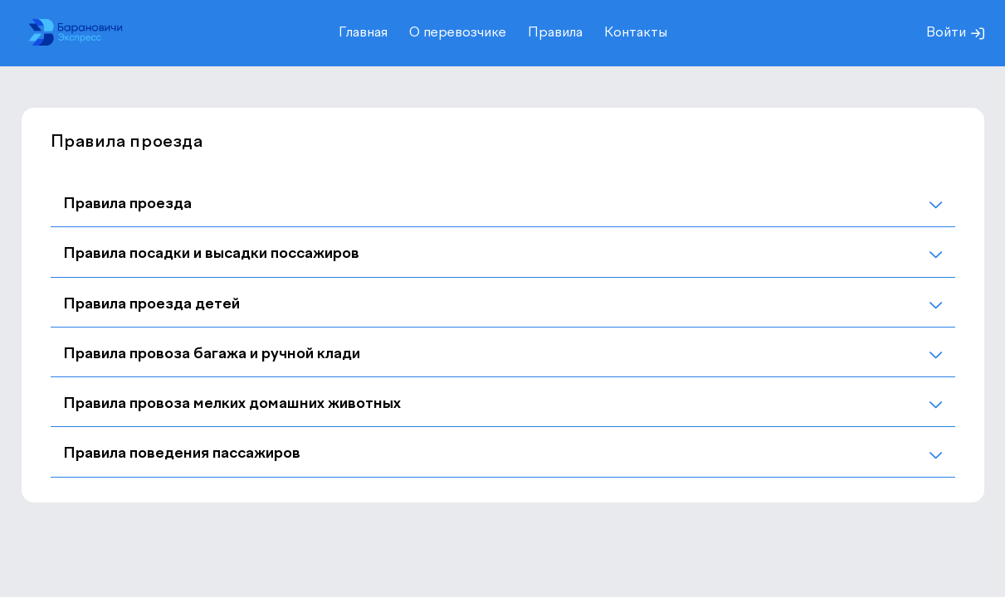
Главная (363, 33)
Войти (955, 33)
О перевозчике (457, 33)
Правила (555, 33)
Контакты (635, 33)
